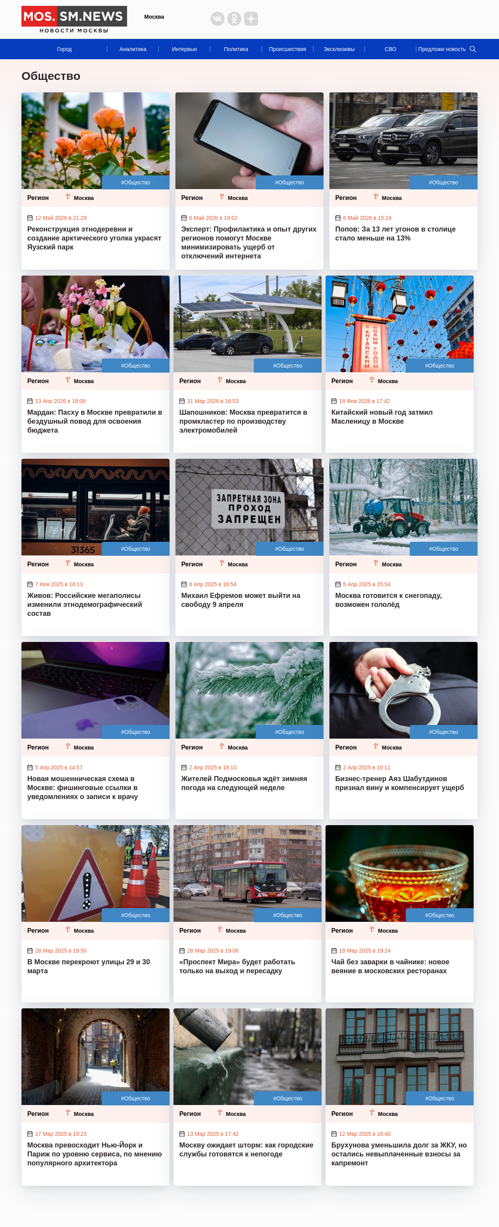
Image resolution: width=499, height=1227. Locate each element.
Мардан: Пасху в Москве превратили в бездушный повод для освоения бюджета (94, 421)
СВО (390, 49)
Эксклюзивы (339, 49)
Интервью (184, 49)
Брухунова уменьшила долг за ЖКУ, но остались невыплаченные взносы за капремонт (399, 1154)
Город (64, 49)
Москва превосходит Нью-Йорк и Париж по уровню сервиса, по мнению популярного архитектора (94, 1154)
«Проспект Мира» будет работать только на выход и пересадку (237, 966)
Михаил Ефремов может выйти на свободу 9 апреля (240, 600)
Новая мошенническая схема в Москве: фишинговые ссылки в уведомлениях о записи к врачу (82, 788)
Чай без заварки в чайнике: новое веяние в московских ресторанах (390, 966)
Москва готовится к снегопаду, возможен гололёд (388, 600)
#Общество (135, 182)
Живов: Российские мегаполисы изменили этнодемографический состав (84, 604)
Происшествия (287, 49)
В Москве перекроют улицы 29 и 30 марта (88, 966)
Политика (236, 49)
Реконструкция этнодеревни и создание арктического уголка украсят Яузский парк (94, 238)
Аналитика (133, 49)
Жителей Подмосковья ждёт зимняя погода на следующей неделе (244, 783)
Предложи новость (442, 49)
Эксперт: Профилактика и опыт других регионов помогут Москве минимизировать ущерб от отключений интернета (249, 242)
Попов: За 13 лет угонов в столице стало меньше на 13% (395, 233)
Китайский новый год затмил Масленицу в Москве (382, 416)
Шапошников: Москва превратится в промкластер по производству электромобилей (243, 421)
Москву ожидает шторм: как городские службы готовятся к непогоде (246, 1149)
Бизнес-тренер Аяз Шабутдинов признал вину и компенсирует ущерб (399, 783)
